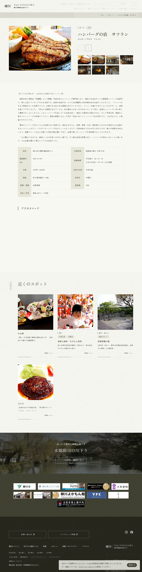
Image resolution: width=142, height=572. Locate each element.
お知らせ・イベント (15, 564)
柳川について (79, 10)
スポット (96, 10)
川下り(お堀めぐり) (31, 549)
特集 (89, 10)
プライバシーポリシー (87, 567)
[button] (123, 5)
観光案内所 (24, 560)
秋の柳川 (40, 555)
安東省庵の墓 (104, 344)
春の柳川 (22, 555)
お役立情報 (122, 10)
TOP (102, 18)
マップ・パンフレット (38, 560)
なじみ (21, 406)
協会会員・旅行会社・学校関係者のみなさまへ (76, 5)
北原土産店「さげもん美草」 (71, 344)
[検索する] (107, 5)
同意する (132, 565)
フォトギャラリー (54, 560)
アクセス (134, 10)
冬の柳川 (49, 555)
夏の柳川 (31, 555)
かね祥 (21, 336)
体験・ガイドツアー (109, 10)
